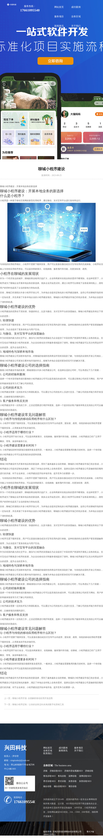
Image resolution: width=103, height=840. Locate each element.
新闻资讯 (59, 26)
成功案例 (76, 7)
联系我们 (59, 35)
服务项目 (59, 16)
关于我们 (76, 26)
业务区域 (76, 16)
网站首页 (59, 7)
